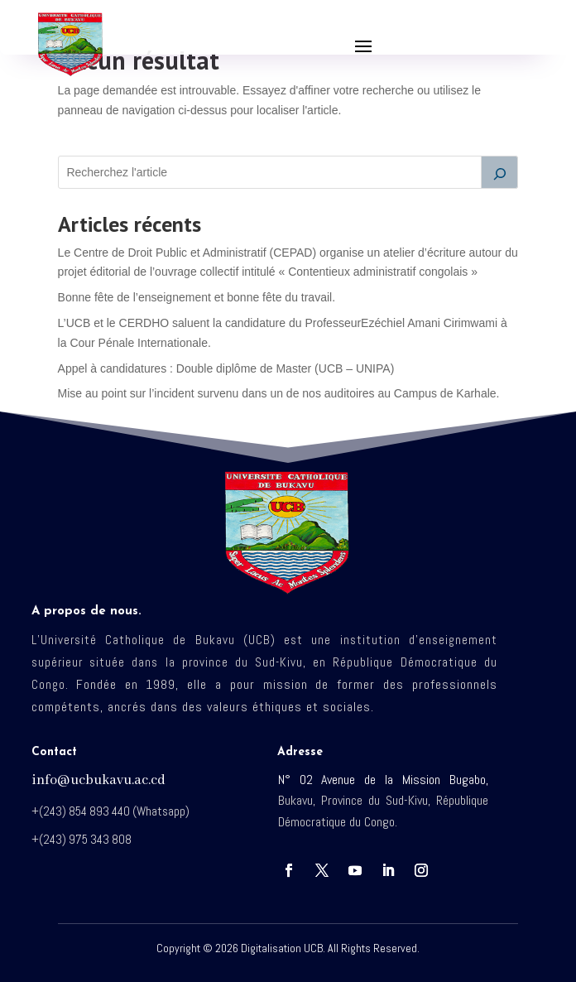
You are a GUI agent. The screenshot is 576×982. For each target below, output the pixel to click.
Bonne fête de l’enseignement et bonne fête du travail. (196, 297)
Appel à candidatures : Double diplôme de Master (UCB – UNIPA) (226, 368)
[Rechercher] (500, 172)
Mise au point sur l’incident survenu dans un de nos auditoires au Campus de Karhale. (279, 393)
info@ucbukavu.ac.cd (98, 780)
